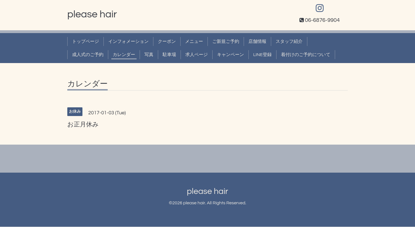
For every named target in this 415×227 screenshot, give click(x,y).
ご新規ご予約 (225, 42)
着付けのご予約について (305, 55)
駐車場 (169, 55)
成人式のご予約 (87, 55)
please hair (92, 14)
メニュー (194, 42)
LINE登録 (262, 55)
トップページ (85, 42)
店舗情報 (257, 42)
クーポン (167, 42)
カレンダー (124, 55)
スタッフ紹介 (289, 42)
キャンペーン (230, 55)
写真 (148, 55)
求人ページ (196, 55)
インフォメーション (128, 42)
